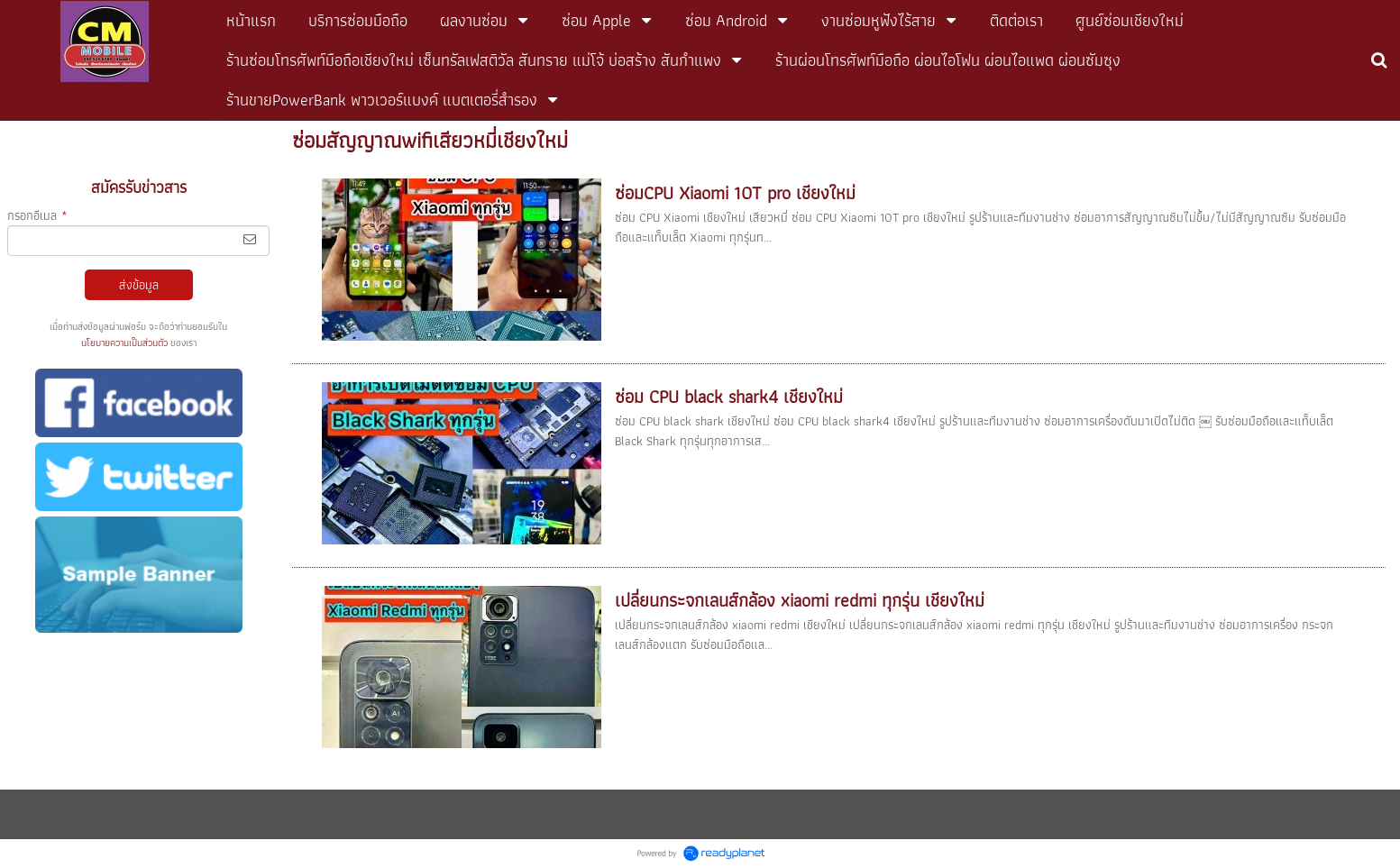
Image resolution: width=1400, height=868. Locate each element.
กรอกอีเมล (37, 215)
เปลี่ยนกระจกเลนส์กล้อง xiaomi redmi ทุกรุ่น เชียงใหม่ (799, 600)
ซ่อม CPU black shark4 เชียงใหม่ (729, 396)
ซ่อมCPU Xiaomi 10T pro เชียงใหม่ (735, 192)
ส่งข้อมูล (139, 285)
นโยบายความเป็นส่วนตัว (124, 342)
